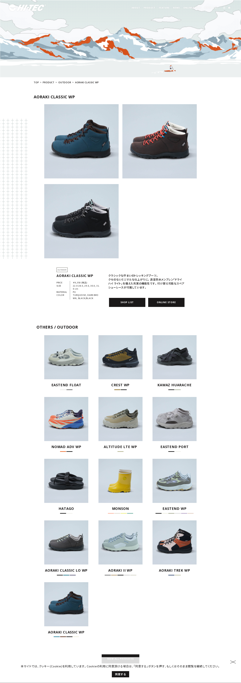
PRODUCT (149, 7)
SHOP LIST (211, 7)
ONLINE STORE (192, 7)
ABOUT (136, 7)
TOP (36, 55)
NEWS (176, 7)
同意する (120, 674)
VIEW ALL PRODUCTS (120, 632)
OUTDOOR (64, 55)
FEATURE (164, 7)
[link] (224, 8)
